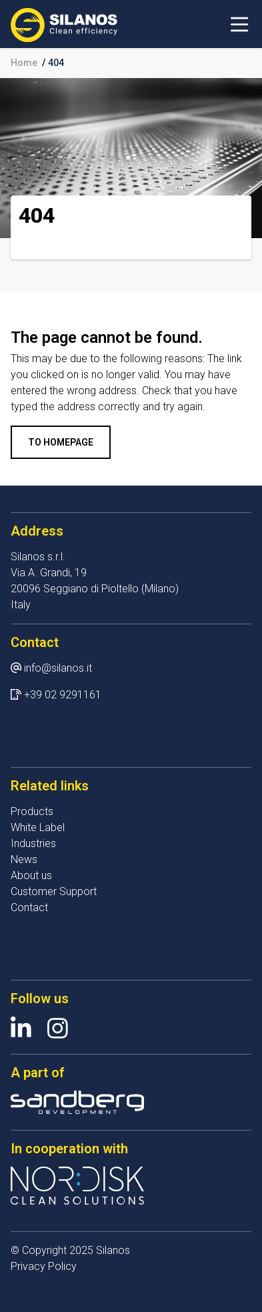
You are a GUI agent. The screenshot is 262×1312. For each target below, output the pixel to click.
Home (24, 62)
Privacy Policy (44, 1266)
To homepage (60, 442)
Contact (29, 907)
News (24, 859)
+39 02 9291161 (62, 694)
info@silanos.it (58, 668)
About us (31, 875)
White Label (38, 827)
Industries (33, 843)
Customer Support (54, 891)
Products (32, 811)
